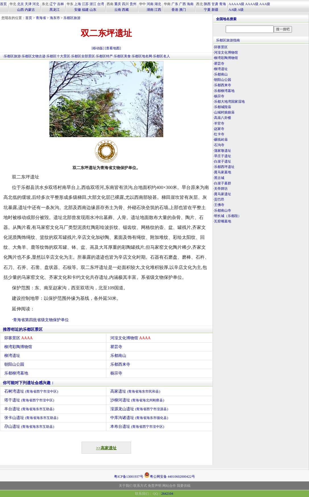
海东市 (55, 18)
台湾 (100, 4)
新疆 (214, 10)
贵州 (133, 4)
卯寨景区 (18, 338)
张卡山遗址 (31, 418)
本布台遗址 (137, 426)
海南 (190, 4)
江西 (157, 10)
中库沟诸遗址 (139, 418)
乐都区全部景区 (83, 56)
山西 (20, 10)
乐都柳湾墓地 (16, 373)
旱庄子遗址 (222, 156)
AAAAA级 (236, 4)
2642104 (167, 494)
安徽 (77, 10)
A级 (241, 10)
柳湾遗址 (12, 355)
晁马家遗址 (222, 194)
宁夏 (207, 10)
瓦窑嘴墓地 (222, 221)
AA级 (233, 10)
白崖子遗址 (222, 161)
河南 (150, 4)
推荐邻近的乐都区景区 (23, 329)
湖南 (150, 10)
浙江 (93, 4)
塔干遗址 (29, 400)
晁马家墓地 (222, 172)
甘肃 (214, 4)
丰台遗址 (29, 409)
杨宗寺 (116, 373)
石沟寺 (219, 145)
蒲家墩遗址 (222, 151)
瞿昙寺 (116, 347)
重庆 (117, 4)
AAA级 (264, 4)
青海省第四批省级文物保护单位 (41, 320)
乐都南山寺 (222, 210)
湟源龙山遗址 (139, 409)
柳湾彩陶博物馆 (18, 347)
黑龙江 (54, 10)
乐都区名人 (161, 56)
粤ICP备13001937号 (128, 477)
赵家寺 (219, 129)
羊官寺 (219, 123)
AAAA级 (251, 4)
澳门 (182, 10)
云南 (117, 10)
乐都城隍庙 (222, 107)
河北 (35, 4)
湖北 (157, 4)
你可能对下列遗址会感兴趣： (29, 383)
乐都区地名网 (142, 56)
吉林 (60, 4)
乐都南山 (118, 355)
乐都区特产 (104, 56)
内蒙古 (30, 10)
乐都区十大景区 (58, 56)
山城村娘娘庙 (224, 112)
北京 (20, 4)
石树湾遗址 (31, 391)
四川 (125, 4)
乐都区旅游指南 (228, 40)
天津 (28, 4)
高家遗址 (135, 391)
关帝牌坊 (221, 189)
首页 (3, 4)
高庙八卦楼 (222, 118)
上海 (77, 4)
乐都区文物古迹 (33, 56)
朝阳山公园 (14, 364)
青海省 (41, 18)
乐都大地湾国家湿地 (229, 102)
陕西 (207, 4)
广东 (174, 4)
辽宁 (52, 4)
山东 (93, 10)
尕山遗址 (29, 426)
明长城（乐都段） (227, 216)
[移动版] (98, 48)
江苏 (85, 4)
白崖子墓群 (222, 183)
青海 (222, 4)
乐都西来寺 (120, 364)
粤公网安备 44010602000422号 (169, 475)
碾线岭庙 (221, 140)
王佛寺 (219, 205)
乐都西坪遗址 (224, 167)
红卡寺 (219, 134)
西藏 (125, 10)
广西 (182, 4)
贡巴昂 (219, 199)
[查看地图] (113, 48)
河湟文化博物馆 (130, 338)
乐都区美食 (122, 56)
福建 (85, 10)
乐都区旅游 (71, 18)
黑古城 (219, 178)
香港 (174, 10)
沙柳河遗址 (137, 400)
